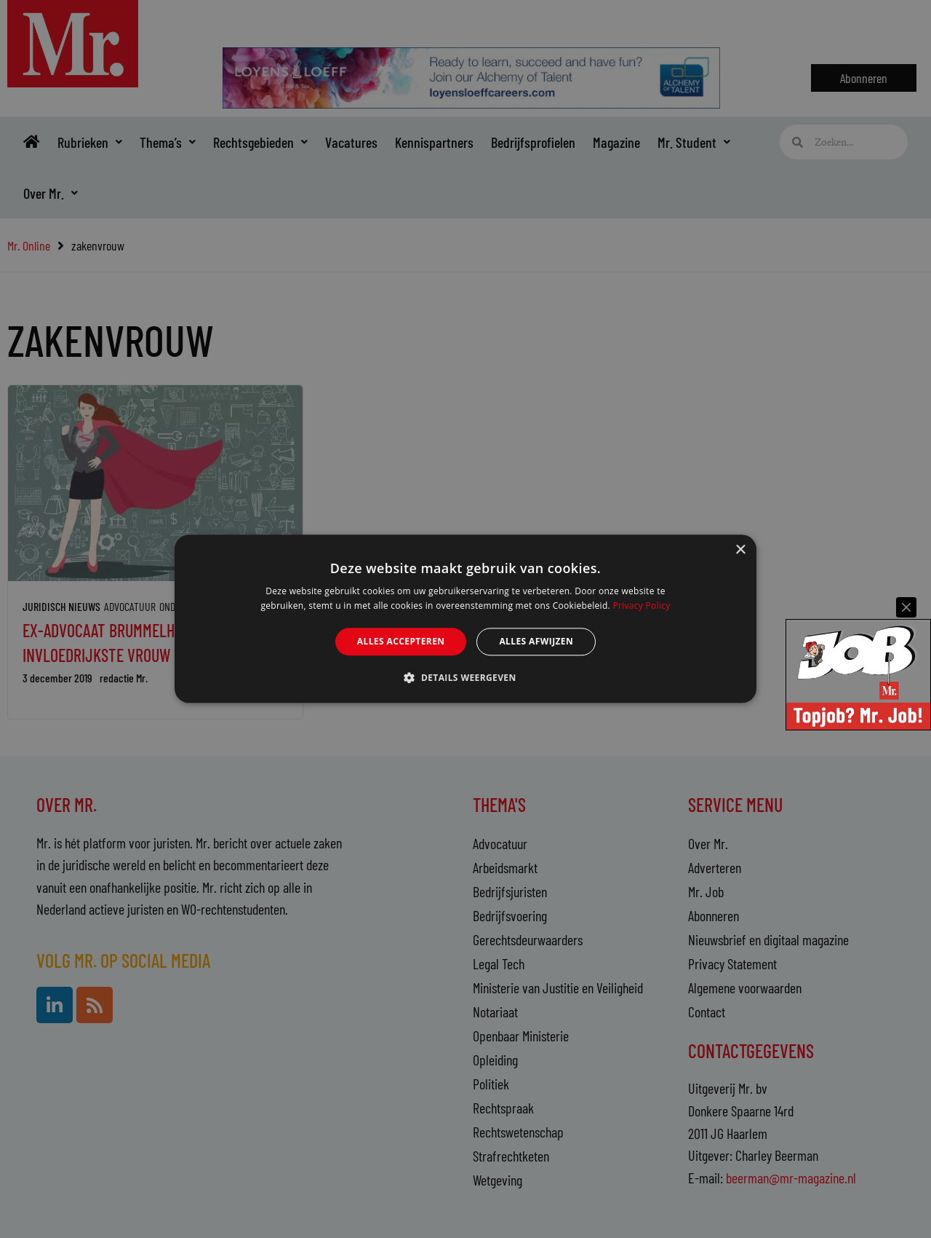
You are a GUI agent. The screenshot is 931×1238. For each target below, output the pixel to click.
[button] (465, 678)
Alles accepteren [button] (401, 641)
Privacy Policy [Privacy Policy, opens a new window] (641, 606)
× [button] (740, 550)
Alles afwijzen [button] (536, 641)
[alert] (465, 619)
